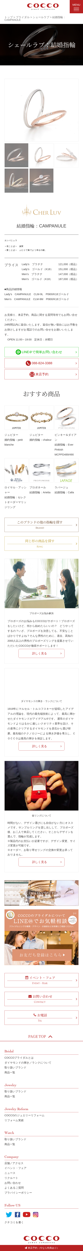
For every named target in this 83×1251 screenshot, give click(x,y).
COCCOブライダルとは (19, 1057)
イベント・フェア (15, 1168)
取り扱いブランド (15, 1067)
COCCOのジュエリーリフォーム (24, 1115)
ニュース (9, 1173)
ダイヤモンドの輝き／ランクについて (27, 1062)
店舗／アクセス (14, 1163)
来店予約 (38, 374)
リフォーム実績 (14, 1120)
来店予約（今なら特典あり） (42, 1248)
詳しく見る (39, 653)
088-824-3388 (39, 363)
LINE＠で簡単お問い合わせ (39, 352)
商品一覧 (9, 1072)
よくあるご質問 (14, 1188)
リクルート (11, 1178)
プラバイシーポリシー (18, 1193)
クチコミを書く (14, 1222)
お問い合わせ (12, 1183)
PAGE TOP (40, 1036)
